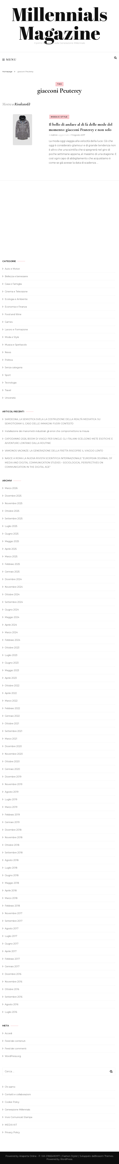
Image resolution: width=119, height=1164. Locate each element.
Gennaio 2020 (12, 769)
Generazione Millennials (17, 1109)
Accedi (8, 1033)
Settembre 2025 (13, 518)
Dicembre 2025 (13, 495)
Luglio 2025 (11, 526)
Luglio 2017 (11, 936)
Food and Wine (13, 314)
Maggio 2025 (12, 541)
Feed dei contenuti (15, 1041)
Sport (8, 375)
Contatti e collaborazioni (18, 1094)
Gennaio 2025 (12, 571)
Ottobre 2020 (12, 761)
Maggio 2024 (12, 617)
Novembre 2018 (13, 837)
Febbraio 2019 (12, 814)
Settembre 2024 (14, 602)
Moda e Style (59, 117)
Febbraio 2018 (12, 905)
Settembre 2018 (14, 852)
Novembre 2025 (13, 503)
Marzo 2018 (11, 898)
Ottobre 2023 (12, 647)
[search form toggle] (115, 58)
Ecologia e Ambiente (16, 299)
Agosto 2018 (12, 860)
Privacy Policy (12, 1132)
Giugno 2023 (12, 662)
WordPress (66, 1159)
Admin (54, 135)
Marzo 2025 (11, 556)
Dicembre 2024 (13, 579)
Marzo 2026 (11, 488)
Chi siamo (10, 1086)
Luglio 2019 (11, 799)
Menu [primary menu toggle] (9, 60)
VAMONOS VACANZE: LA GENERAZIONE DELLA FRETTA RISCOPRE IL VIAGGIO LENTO (54, 450)
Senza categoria (13, 367)
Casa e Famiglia (13, 284)
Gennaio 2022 (12, 716)
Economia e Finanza (16, 306)
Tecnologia (10, 382)
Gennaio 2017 (12, 966)
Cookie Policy (12, 1102)
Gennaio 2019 (12, 822)
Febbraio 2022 (12, 708)
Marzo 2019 (11, 807)
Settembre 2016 (13, 996)
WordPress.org (13, 1056)
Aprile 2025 (11, 549)
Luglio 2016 (11, 1012)
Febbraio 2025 (12, 564)
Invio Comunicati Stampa (18, 1117)
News (8, 352)
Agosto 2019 (11, 791)
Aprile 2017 (11, 951)
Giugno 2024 (12, 609)
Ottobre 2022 (12, 685)
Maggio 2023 (12, 670)
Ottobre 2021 (12, 723)
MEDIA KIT (11, 1124)
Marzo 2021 (11, 738)
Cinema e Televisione (16, 291)
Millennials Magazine (59, 23)
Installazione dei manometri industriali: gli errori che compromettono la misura (47, 431)
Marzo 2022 (11, 700)
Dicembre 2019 (13, 776)
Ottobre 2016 (12, 989)
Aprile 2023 (11, 678)
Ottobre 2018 (12, 845)
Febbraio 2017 (12, 958)
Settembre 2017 (13, 921)
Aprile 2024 (11, 624)
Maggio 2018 (12, 883)
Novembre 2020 (14, 754)
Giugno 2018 (12, 875)
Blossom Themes (103, 1156)
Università (10, 397)
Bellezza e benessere (16, 276)
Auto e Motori (12, 268)
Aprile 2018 (11, 890)
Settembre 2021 (13, 731)
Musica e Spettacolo (16, 344)
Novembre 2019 (13, 784)
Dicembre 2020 (13, 746)
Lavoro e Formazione (16, 329)
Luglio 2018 (11, 867)
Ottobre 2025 (12, 511)
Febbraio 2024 (12, 640)
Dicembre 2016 (13, 974)
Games (9, 322)
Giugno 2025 (11, 533)
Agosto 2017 (11, 928)
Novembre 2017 (13, 913)
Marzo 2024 (11, 632)
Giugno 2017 (11, 943)
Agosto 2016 (11, 1004)
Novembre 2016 (13, 981)
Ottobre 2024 (12, 594)
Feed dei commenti (15, 1048)
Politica (9, 360)
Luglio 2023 (11, 655)
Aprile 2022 (11, 693)
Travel (8, 390)
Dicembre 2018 (13, 829)
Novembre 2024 (14, 586)
